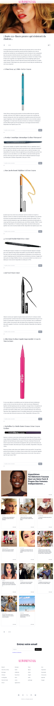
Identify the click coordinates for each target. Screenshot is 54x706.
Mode (29, 672)
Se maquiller (4, 677)
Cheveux (3, 674)
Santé (16, 669)
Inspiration (43, 669)
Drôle (29, 677)
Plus (40, 130)
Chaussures (43, 674)
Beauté (3, 667)
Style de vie (38, 649)
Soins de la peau (5, 669)
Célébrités (17, 672)
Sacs (42, 667)
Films (16, 677)
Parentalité (43, 672)
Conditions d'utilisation (17, 652)
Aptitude (43, 677)
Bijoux (29, 669)
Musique (17, 667)
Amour (3, 682)
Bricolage (4, 672)
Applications (17, 682)
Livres (9, 45)
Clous (29, 667)
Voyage (42, 680)
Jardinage (30, 680)
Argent (29, 674)
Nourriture (17, 674)
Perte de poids (5, 680)
